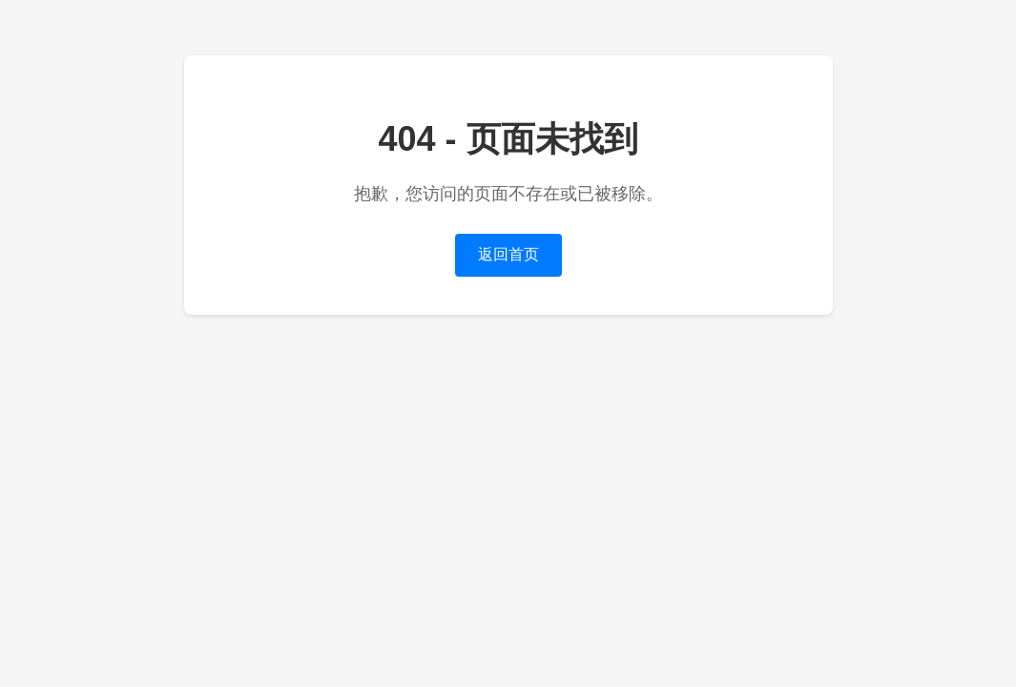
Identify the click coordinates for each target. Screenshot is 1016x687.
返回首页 (508, 254)
